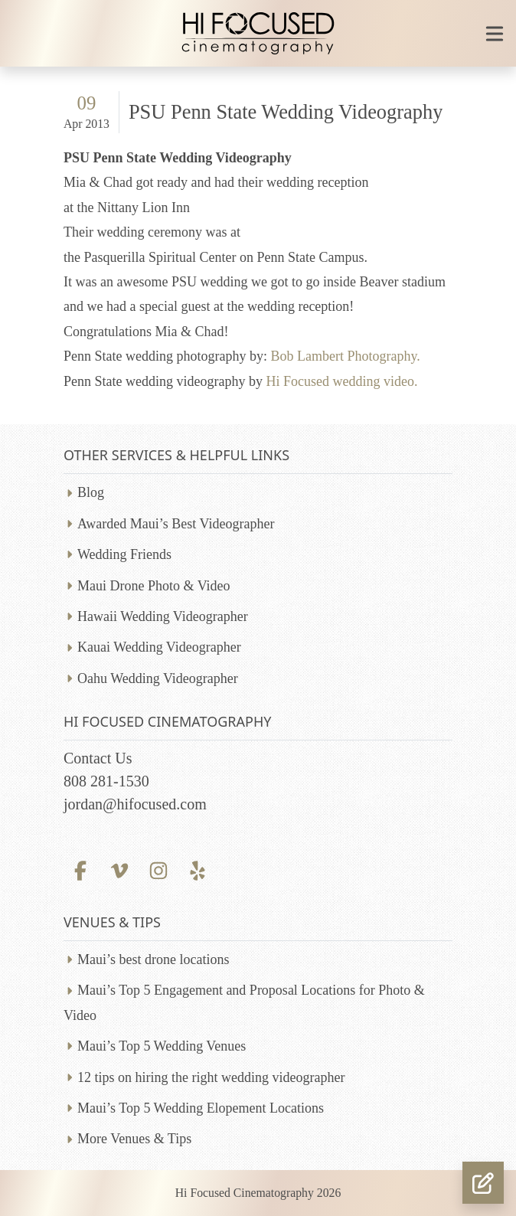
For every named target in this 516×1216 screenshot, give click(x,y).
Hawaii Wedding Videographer (162, 616)
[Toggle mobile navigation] (494, 33)
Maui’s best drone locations (153, 959)
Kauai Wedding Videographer (159, 647)
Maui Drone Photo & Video (153, 585)
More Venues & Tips (134, 1138)
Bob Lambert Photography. (345, 356)
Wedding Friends (124, 554)
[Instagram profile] (158, 868)
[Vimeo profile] (119, 868)
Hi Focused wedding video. (340, 381)
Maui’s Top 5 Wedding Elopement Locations (200, 1108)
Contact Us (98, 758)
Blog (90, 492)
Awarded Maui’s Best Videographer (175, 523)
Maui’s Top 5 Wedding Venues (161, 1046)
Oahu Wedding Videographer (157, 678)
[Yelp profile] (197, 868)
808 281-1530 (106, 781)
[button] (483, 1183)
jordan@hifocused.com (135, 804)
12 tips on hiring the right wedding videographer (211, 1077)
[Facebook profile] (80, 868)
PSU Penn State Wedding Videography (286, 111)
